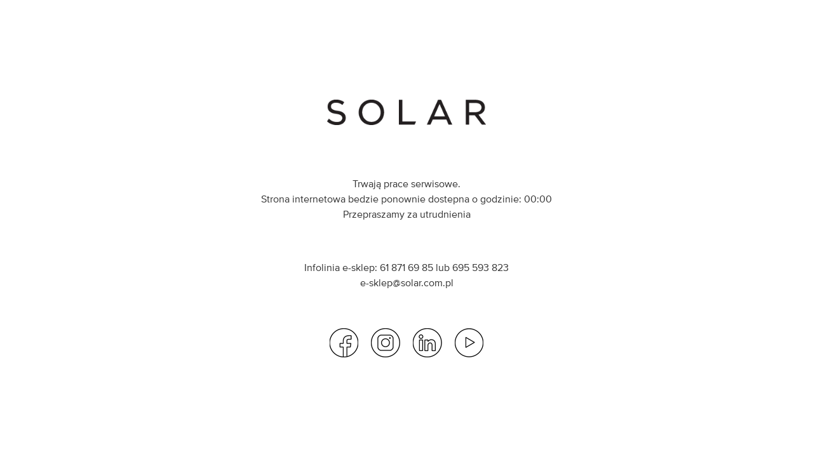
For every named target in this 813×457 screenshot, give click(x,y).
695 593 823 (480, 267)
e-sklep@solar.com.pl (407, 282)
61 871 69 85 (406, 267)
